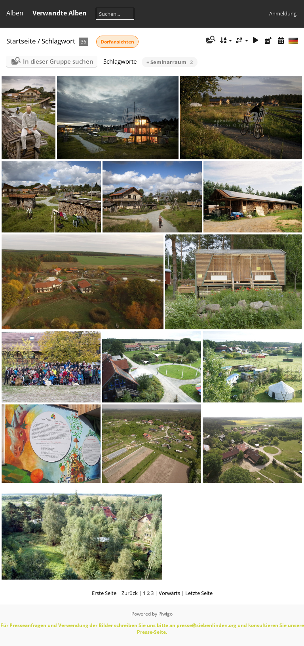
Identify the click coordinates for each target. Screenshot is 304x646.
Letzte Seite (199, 593)
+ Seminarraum (169, 62)
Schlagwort (58, 40)
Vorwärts (169, 593)
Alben (14, 13)
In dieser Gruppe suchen (58, 61)
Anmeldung (282, 13)
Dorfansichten (117, 41)
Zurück (130, 593)
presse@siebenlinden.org (206, 625)
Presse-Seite (151, 632)
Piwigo (165, 613)
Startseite (21, 40)
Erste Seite (104, 593)
